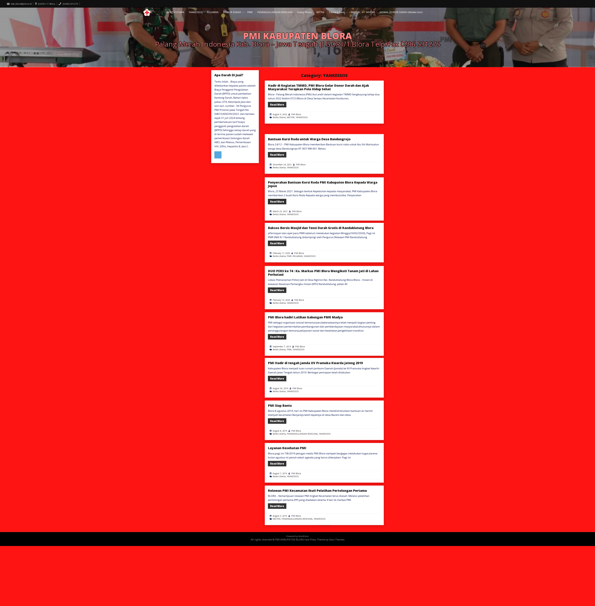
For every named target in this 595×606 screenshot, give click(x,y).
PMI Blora (296, 114)
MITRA (320, 12)
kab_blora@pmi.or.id (19, 3)
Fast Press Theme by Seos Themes (324, 539)
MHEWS (370, 12)
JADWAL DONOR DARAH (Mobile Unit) (401, 12)
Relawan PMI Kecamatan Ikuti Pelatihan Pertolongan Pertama (317, 518)
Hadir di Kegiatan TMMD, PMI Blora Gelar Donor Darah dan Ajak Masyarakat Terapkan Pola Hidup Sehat (318, 87)
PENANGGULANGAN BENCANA (274, 12)
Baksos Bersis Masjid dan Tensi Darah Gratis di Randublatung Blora (321, 255)
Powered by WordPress (297, 536)
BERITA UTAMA (175, 12)
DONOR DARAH (232, 12)
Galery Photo (304, 12)
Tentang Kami (337, 12)
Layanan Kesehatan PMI (287, 475)
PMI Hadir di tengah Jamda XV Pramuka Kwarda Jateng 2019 (315, 390)
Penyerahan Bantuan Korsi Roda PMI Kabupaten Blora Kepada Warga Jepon (322, 214)
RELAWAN (212, 12)
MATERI (355, 12)
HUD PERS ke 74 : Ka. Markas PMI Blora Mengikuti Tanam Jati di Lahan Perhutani (323, 302)
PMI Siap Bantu (280, 433)
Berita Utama (279, 117)
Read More (277, 104)
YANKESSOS (195, 12)
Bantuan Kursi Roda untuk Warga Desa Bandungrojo (309, 166)
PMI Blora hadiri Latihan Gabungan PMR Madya (305, 347)
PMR (250, 12)
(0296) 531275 (68, 3)
